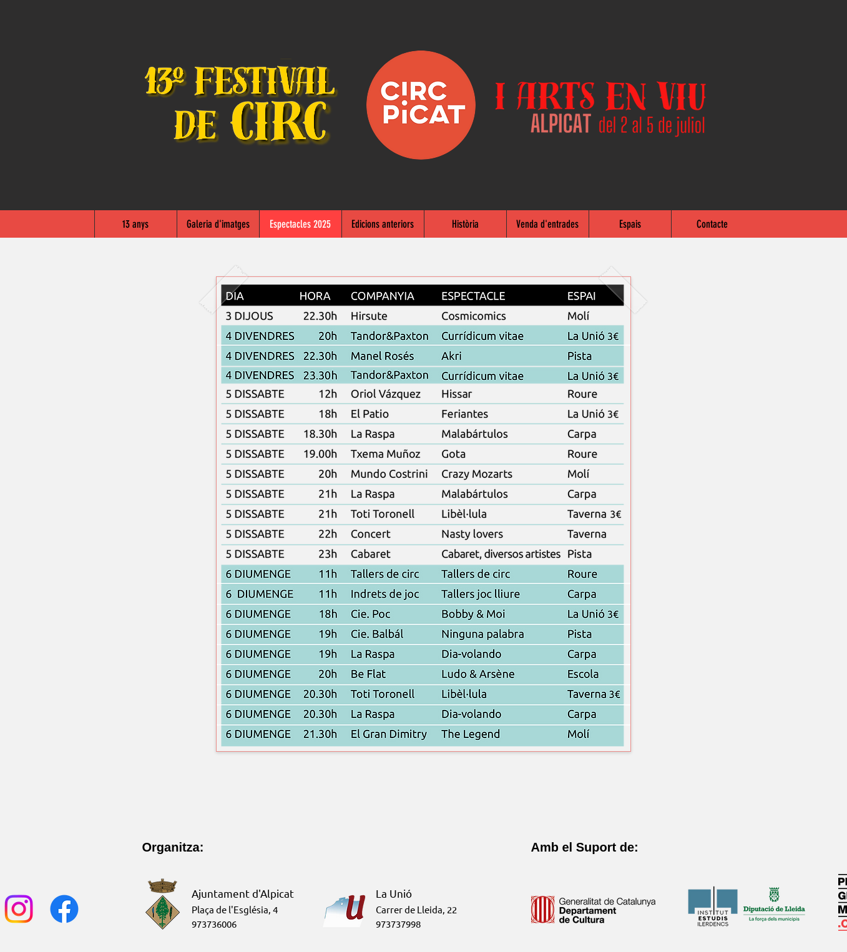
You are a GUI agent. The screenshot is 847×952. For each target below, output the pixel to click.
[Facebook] (64, 909)
